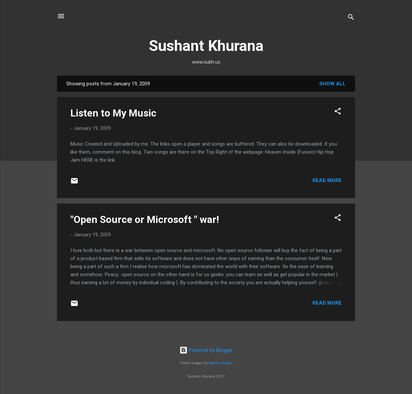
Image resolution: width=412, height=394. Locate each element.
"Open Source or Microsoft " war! (144, 219)
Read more (327, 180)
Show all (332, 84)
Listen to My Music (113, 113)
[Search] (351, 18)
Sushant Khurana (206, 46)
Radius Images (220, 363)
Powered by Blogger (206, 350)
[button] (338, 112)
